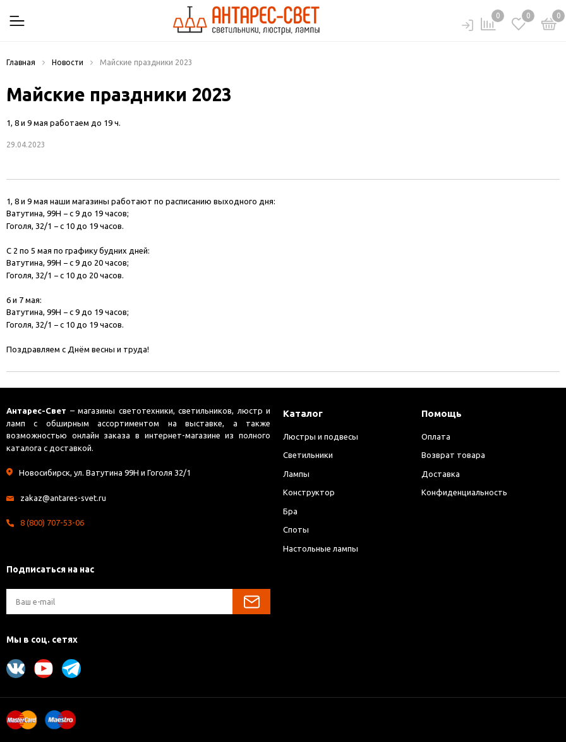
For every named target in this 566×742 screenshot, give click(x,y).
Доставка (440, 473)
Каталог (303, 413)
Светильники (308, 454)
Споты (296, 529)
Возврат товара (453, 454)
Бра (290, 511)
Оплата (435, 436)
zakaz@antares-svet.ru (63, 497)
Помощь (441, 413)
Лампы (296, 473)
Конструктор (309, 492)
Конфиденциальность (464, 492)
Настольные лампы (320, 548)
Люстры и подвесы (320, 436)
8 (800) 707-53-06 (52, 522)
